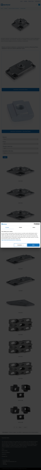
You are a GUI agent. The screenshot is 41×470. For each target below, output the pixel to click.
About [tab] (34, 227)
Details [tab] (20, 227)
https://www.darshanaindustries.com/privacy (11, 240)
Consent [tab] (7, 227)
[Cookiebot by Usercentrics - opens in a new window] (35, 224)
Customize (20, 245)
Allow (33, 245)
